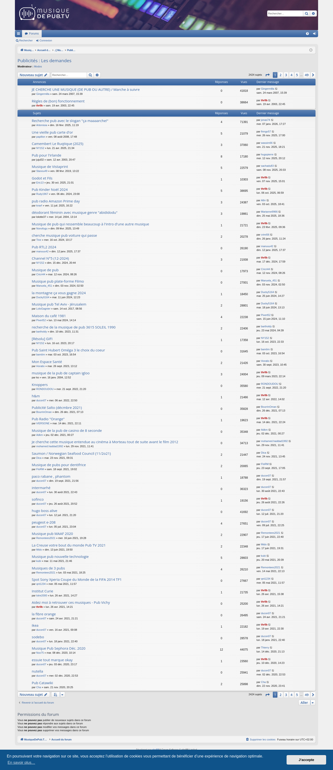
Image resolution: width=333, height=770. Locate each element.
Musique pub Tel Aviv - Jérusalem (59, 304)
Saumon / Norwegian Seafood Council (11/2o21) (71, 453)
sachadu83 (267, 165)
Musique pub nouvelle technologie (60, 556)
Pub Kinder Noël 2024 (50, 189)
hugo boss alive (44, 510)
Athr (263, 200)
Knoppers (40, 384)
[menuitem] (307, 33)
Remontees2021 (45, 538)
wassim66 (267, 142)
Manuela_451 (44, 285)
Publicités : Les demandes (45, 60)
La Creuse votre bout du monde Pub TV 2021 (69, 545)
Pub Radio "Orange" (48, 418)
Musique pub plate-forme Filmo (58, 281)
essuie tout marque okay (52, 659)
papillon (40, 136)
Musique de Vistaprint (50, 166)
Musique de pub (45, 269)
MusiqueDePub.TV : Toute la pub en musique (53, 33)
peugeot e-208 (44, 522)
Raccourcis (19, 34)
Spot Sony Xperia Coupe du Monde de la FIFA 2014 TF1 (77, 579)
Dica (38, 457)
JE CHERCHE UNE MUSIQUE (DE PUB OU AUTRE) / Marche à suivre (86, 89)
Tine (38, 239)
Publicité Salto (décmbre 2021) (57, 407)
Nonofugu (42, 228)
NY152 (40, 148)
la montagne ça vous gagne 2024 (59, 292)
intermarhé (41, 487)
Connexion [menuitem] (315, 34)
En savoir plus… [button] (21, 763)
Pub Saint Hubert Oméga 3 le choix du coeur (68, 350)
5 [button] (297, 75)
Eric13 (40, 182)
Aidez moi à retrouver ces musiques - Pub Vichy (71, 602)
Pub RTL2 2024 (44, 247)
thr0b (39, 105)
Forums (97, 33)
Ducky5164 (42, 297)
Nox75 (40, 652)
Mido (39, 549)
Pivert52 (41, 320)
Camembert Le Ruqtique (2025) (57, 143)
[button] (267, 75)
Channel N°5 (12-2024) (50, 258)
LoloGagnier (43, 308)
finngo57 (266, 131)
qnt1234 (41, 583)
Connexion (46, 40)
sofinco (38, 499)
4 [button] (291, 75)
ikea (35, 625)
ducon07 (41, 400)
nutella (37, 671)
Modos (38, 66)
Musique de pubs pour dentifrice (59, 464)
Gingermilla (43, 93)
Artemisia (41, 125)
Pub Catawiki (42, 682)
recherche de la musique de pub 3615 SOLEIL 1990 (74, 327)
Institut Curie (42, 591)
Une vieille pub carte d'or (52, 132)
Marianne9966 (269, 211)
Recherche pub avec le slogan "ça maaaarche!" (70, 120)
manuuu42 (42, 251)
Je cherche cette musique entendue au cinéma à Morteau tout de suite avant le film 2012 (105, 441)
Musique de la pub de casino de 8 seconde (67, 430)
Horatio (40, 366)
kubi (38, 561)
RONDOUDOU (45, 389)
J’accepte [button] (306, 760)
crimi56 (265, 234)
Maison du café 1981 (49, 315)
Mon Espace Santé (47, 361)
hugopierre (267, 154)
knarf (39, 205)
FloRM (40, 469)
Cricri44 (40, 274)
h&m (36, 396)
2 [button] (281, 75)
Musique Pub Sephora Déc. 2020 (59, 648)
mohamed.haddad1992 (49, 446)
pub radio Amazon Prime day (56, 201)
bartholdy (41, 331)
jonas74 (265, 119)
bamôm (40, 354)
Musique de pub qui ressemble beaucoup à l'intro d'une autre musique (90, 224)
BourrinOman (44, 412)
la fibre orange (44, 614)
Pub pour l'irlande (46, 155)
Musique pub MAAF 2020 (52, 533)
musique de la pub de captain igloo (61, 373)
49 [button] (307, 75)
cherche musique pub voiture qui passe (64, 235)
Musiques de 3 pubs (48, 568)
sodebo (38, 636)
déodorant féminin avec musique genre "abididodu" (74, 212)
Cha (38, 687)
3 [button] (286, 75)
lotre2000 (41, 595)
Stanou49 (41, 171)
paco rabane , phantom (51, 476)
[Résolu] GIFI (42, 338)
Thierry (265, 647)
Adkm (39, 434)
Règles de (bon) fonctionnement (58, 101)
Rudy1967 (42, 193)
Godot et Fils (42, 178)
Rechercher (26, 40)
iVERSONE (43, 423)
